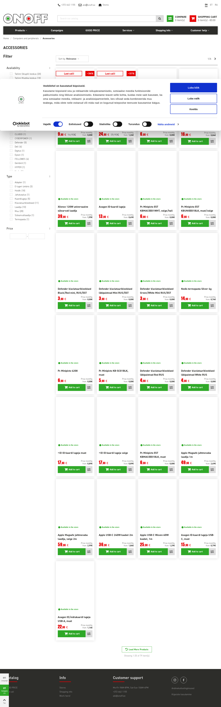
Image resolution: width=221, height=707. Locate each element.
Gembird (20, 163)
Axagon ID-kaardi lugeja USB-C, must (197, 537)
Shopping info (65, 691)
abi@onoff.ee (119, 695)
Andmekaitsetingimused (183, 688)
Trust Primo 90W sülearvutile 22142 (115, 126)
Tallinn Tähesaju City (26, 82)
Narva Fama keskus (26, 90)
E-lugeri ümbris (24, 186)
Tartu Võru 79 (23, 86)
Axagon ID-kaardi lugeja (112, 206)
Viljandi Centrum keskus (28, 98)
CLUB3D (20, 134)
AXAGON (20, 130)
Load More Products (138, 649)
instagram (175, 680)
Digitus (19, 150)
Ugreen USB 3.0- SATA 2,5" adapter (196, 126)
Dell (18, 146)
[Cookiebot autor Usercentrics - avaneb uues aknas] (21, 45)
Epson (19, 154)
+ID (18, 122)
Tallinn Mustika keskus (28, 78)
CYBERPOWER (23, 138)
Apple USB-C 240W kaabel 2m (116, 535)
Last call (10, 691)
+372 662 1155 (120, 691)
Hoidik (20, 190)
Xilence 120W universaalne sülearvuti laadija (73, 208)
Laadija (20, 207)
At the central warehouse (29, 106)
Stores (62, 687)
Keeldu (193, 30)
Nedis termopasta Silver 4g (196, 289)
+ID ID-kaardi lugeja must (72, 453)
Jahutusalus (22, 194)
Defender (21, 142)
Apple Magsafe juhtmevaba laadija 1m (196, 455)
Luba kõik (193, 8)
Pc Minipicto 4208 (68, 371)
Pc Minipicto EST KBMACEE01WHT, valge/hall (156, 208)
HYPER (20, 167)
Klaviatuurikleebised (27, 203)
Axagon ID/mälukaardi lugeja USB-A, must (74, 619)
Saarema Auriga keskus (28, 102)
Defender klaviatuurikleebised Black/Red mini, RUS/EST (74, 291)
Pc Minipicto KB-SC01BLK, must (113, 372)
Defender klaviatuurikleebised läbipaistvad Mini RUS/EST (115, 291)
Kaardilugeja (22, 198)
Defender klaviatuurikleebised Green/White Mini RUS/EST (156, 291)
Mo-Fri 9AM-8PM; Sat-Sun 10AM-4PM (131, 687)
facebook (183, 680)
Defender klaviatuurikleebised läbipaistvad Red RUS (156, 372)
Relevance (72, 58)
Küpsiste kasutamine (182, 694)
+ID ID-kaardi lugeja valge (113, 453)
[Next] (215, 58)
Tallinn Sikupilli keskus (28, 74)
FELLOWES (22, 159)
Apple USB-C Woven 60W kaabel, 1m (154, 537)
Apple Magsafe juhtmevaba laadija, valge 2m (73, 537)
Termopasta (22, 219)
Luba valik (193, 19)
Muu (19, 211)
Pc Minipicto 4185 (150, 124)
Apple (20, 126)
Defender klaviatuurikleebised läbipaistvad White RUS (197, 372)
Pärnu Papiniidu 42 (26, 94)
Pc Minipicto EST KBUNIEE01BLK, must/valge (197, 208)
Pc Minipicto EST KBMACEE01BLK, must (153, 455)
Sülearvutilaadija (24, 215)
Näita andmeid (166, 45)
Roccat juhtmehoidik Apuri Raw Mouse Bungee (75, 126)
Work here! (64, 695)
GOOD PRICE (12, 687)
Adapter (20, 182)
